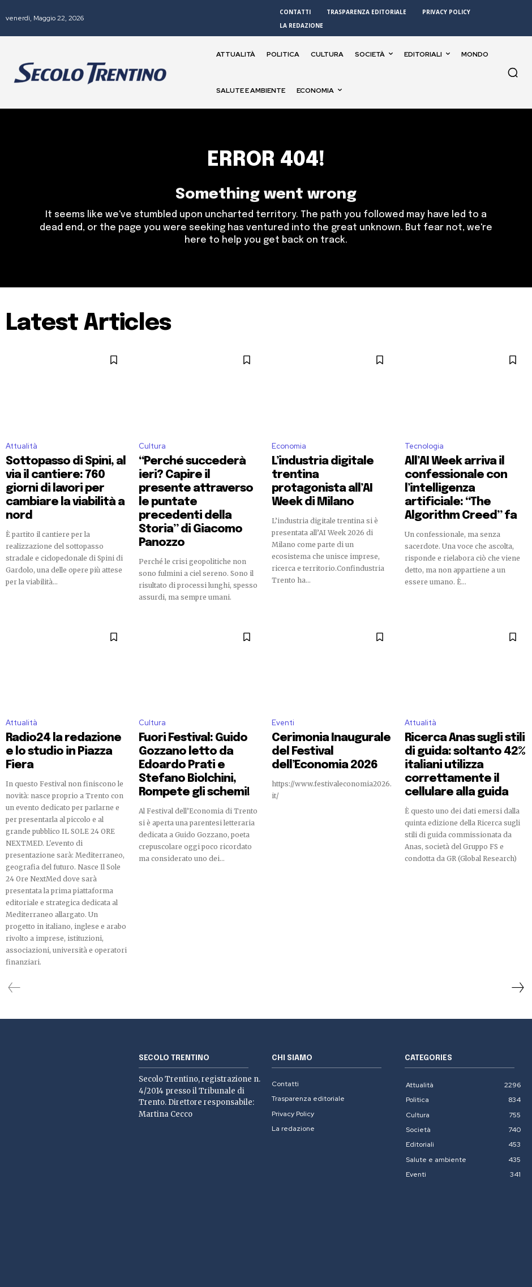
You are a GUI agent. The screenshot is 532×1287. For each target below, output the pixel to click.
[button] (512, 72)
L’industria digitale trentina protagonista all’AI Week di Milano (326, 476)
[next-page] (517, 932)
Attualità (21, 452)
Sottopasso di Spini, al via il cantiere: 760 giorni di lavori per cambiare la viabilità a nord (66, 476)
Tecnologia (424, 452)
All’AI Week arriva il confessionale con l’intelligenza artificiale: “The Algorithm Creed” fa (462, 481)
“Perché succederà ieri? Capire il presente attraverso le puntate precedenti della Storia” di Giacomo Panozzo (197, 481)
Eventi (283, 688)
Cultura (152, 452)
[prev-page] (14, 932)
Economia (289, 452)
